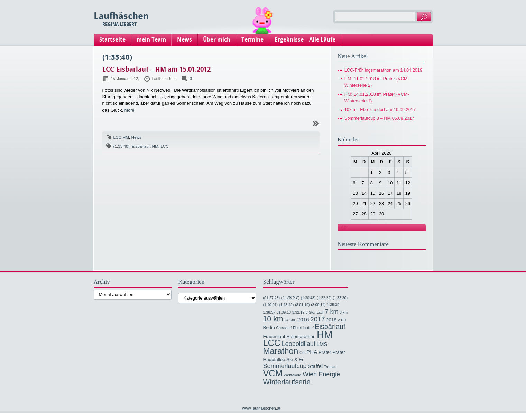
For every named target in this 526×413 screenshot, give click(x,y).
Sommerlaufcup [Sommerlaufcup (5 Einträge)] (284, 365)
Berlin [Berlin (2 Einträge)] (269, 327)
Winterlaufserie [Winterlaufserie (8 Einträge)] (286, 382)
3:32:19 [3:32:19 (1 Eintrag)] (298, 312)
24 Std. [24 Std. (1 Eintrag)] (290, 320)
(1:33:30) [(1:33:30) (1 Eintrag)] (340, 298)
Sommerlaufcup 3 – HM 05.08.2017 (379, 118)
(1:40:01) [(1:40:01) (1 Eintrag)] (270, 305)
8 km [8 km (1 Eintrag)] (344, 312)
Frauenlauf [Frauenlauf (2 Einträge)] (274, 336)
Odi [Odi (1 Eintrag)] (302, 352)
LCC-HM (121, 137)
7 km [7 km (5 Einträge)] (331, 311)
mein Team (151, 39)
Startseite (112, 39)
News (184, 39)
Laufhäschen (121, 16)
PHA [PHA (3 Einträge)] (311, 352)
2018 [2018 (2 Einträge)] (331, 319)
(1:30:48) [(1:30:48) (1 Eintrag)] (308, 298)
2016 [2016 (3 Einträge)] (303, 319)
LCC (164, 146)
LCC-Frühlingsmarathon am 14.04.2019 (383, 70)
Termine (252, 39)
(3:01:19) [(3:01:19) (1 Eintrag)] (302, 305)
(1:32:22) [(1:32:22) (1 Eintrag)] (324, 298)
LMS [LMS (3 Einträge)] (321, 344)
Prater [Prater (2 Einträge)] (325, 352)
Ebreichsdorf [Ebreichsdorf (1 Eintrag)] (303, 327)
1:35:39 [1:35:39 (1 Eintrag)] (333, 305)
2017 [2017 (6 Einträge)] (317, 319)
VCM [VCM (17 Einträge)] (272, 373)
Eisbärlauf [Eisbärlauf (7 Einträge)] (330, 326)
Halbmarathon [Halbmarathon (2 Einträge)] (300, 336)
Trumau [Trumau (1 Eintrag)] (330, 367)
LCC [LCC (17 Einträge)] (271, 343)
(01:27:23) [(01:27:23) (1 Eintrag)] (271, 298)
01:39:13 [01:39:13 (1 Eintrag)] (284, 312)
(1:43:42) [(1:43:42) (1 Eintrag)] (286, 305)
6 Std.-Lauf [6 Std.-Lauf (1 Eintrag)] (315, 312)
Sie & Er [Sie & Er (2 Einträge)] (294, 359)
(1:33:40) (121, 146)
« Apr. (343, 227)
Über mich (216, 39)
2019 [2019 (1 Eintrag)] (342, 320)
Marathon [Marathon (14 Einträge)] (280, 351)
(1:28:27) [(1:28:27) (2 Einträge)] (290, 297)
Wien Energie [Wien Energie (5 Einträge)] (321, 374)
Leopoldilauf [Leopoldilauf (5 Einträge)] (298, 343)
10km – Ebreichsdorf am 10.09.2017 (380, 109)
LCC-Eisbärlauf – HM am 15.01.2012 (156, 69)
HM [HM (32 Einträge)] (325, 334)
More (129, 110)
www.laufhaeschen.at (261, 408)
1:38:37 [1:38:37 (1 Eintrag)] (269, 312)
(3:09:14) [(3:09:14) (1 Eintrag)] (318, 305)
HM (155, 146)
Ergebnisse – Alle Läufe (305, 39)
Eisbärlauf (141, 146)
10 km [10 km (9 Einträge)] (273, 319)
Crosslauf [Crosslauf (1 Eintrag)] (284, 327)
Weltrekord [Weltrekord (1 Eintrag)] (292, 375)
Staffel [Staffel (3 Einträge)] (315, 366)
